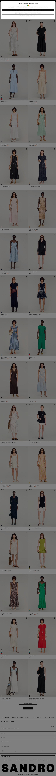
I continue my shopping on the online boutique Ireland (28, 13)
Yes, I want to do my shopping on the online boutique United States (28, 9)
